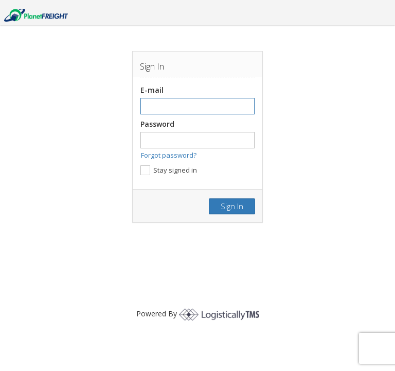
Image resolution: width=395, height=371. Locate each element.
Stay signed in (168, 170)
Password (157, 124)
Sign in (232, 206)
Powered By (197, 313)
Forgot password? (168, 155)
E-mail (152, 90)
